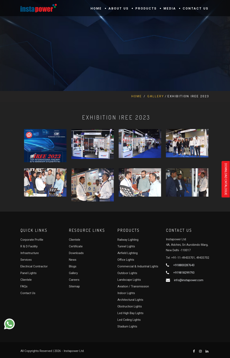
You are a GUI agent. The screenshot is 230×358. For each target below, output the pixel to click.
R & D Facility (29, 246)
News (72, 260)
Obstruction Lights (129, 306)
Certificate (76, 246)
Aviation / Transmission (133, 286)
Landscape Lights (129, 280)
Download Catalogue (225, 179)
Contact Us (196, 8)
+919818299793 (183, 272)
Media (170, 8)
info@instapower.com (188, 280)
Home (96, 8)
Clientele (26, 280)
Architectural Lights (130, 300)
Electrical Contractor (34, 266)
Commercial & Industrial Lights (137, 266)
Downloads (76, 253)
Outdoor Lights (127, 273)
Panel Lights (28, 273)
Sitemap (74, 286)
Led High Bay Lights (130, 313)
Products (146, 8)
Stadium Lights (127, 326)
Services (26, 260)
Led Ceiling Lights (129, 320)
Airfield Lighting (127, 253)
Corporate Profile (31, 239)
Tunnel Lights (126, 246)
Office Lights (125, 260)
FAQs (23, 286)
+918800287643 (183, 265)
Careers (74, 280)
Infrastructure (29, 253)
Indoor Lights (126, 293)
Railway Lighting (127, 239)
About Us (119, 8)
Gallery (155, 96)
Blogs (72, 266)
